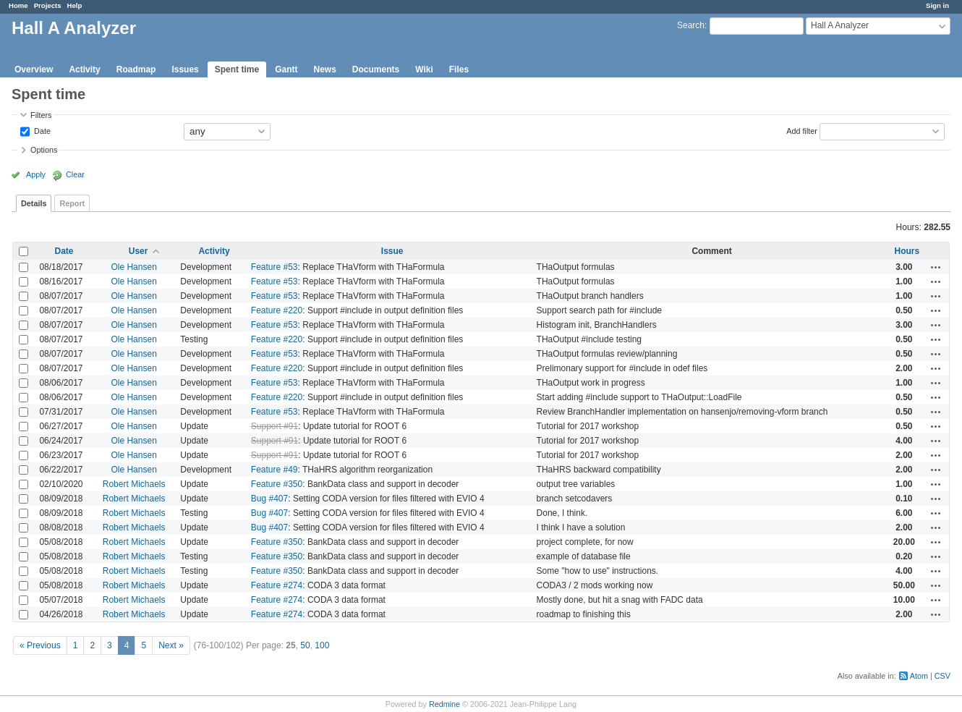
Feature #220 (276, 310)
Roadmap (136, 69)
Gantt (286, 69)
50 (305, 645)
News (324, 69)
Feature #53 (274, 267)
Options (43, 149)
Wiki (424, 69)
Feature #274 (276, 585)
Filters (40, 115)
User (138, 251)
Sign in (937, 5)
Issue (392, 251)
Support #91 (274, 426)
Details (33, 203)
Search (691, 25)
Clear (75, 174)
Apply (36, 174)
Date (41, 130)
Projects (47, 5)
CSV (942, 675)
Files (459, 69)
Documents (375, 69)
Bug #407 (269, 498)
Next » (171, 645)
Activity (84, 69)
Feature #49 (274, 470)
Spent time (237, 69)
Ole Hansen (133, 267)
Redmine (444, 704)
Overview (33, 69)
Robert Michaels (134, 484)
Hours (906, 251)
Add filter (801, 130)
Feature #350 (276, 484)
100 (322, 645)
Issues (184, 69)
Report (72, 203)
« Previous (40, 645)
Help (74, 5)
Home (18, 5)
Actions (936, 267)
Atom (919, 675)
